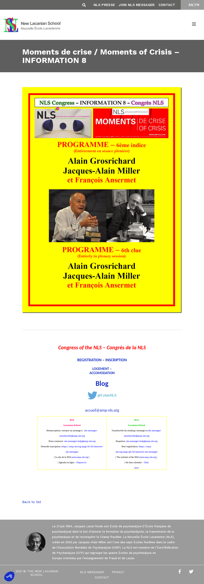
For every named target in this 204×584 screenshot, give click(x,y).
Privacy (118, 572)
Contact (167, 5)
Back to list (31, 502)
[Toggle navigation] (194, 24)
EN (191, 5)
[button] (9, 576)
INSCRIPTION (116, 359)
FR (197, 5)
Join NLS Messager (137, 5)
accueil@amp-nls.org (102, 410)
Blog (102, 383)
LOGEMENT (100, 369)
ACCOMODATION (102, 373)
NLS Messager (92, 572)
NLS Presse (104, 5)
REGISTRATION (89, 359)
